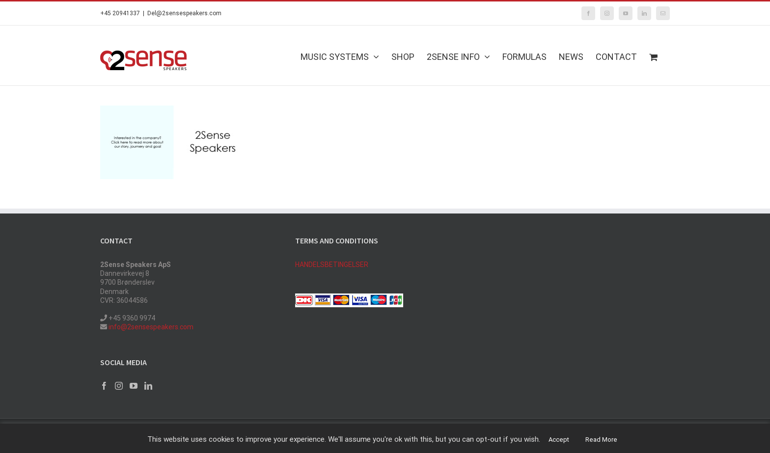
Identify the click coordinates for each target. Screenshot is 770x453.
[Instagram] (119, 386)
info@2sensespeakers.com (150, 327)
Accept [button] (559, 439)
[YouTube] (134, 386)
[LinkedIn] (148, 386)
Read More (601, 439)
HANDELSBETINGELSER (331, 264)
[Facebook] (104, 386)
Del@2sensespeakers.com (184, 13)
